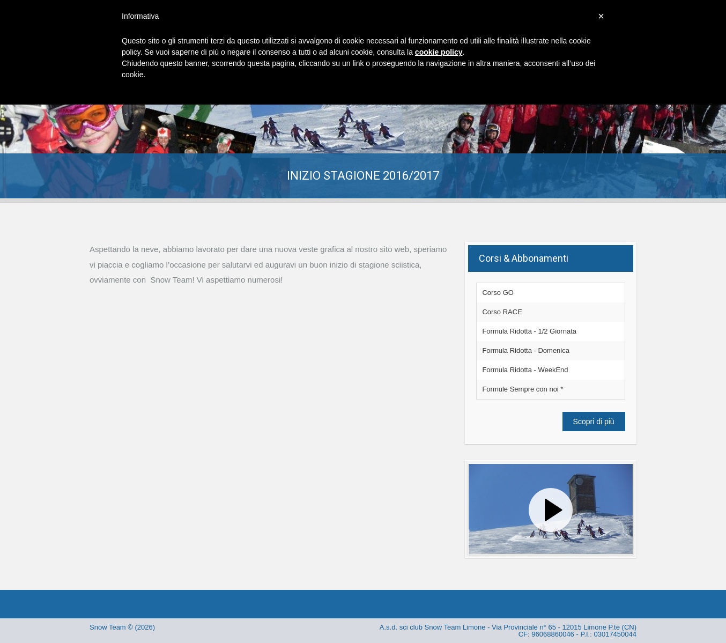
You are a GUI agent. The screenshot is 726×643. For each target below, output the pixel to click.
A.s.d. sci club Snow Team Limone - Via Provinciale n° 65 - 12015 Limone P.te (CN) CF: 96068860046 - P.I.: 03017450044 (508, 630)
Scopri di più (593, 421)
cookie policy (439, 52)
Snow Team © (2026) (122, 627)
